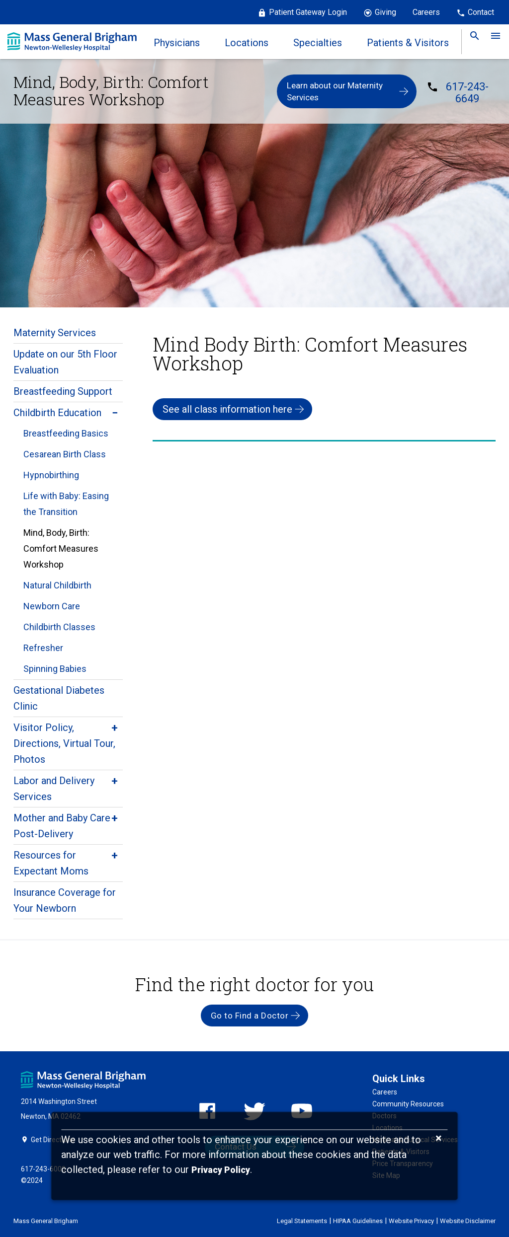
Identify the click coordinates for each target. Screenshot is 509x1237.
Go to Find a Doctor (250, 1015)
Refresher (43, 648)
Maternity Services (54, 333)
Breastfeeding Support (62, 391)
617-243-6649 (467, 93)
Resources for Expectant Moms (50, 863)
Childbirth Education (57, 413)
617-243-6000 (43, 1169)
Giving (385, 12)
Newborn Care (51, 606)
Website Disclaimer (468, 1221)
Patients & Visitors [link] (408, 43)
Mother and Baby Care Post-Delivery (61, 826)
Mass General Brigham (45, 1221)
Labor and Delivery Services (53, 788)
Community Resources (408, 1104)
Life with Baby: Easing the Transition (66, 504)
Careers (426, 12)
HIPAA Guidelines (358, 1221)
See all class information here (227, 409)
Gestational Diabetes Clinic (58, 698)
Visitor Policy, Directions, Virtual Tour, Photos (64, 743)
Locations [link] (246, 43)
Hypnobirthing (51, 475)
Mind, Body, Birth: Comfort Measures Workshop (60, 548)
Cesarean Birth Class (64, 454)
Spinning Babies (54, 668)
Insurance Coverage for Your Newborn (64, 900)
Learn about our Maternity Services (335, 91)
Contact (481, 12)
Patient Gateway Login (308, 12)
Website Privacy (411, 1221)
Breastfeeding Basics (65, 433)
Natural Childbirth (57, 585)
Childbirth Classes (59, 627)
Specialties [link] (317, 43)
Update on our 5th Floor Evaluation (65, 362)
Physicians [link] (177, 43)
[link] (471, 41)
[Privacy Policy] (220, 1170)
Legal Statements (302, 1221)
